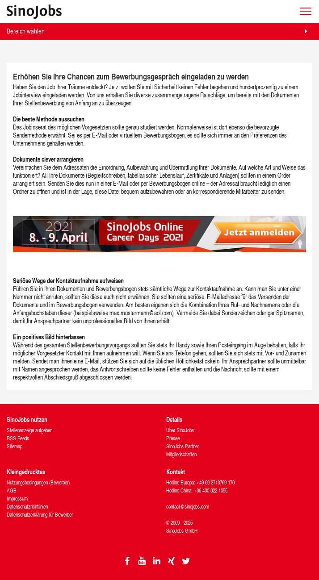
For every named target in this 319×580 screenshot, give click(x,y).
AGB (12, 490)
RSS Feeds (18, 438)
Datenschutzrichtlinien (27, 506)
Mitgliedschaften (181, 454)
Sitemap (14, 446)
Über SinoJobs (180, 430)
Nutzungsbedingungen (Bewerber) (38, 482)
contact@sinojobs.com (187, 506)
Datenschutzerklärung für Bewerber (40, 514)
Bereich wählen (26, 31)
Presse (173, 438)
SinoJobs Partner (182, 446)
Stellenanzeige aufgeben (29, 430)
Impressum (17, 498)
